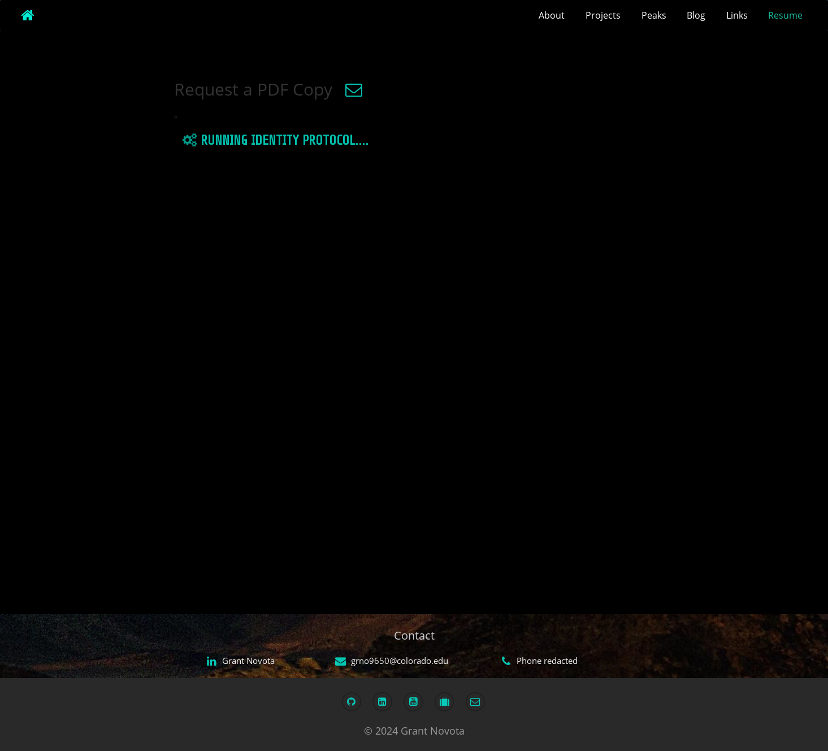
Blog (696, 15)
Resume (785, 15)
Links (737, 15)
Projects (603, 15)
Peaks (653, 15)
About (552, 15)
